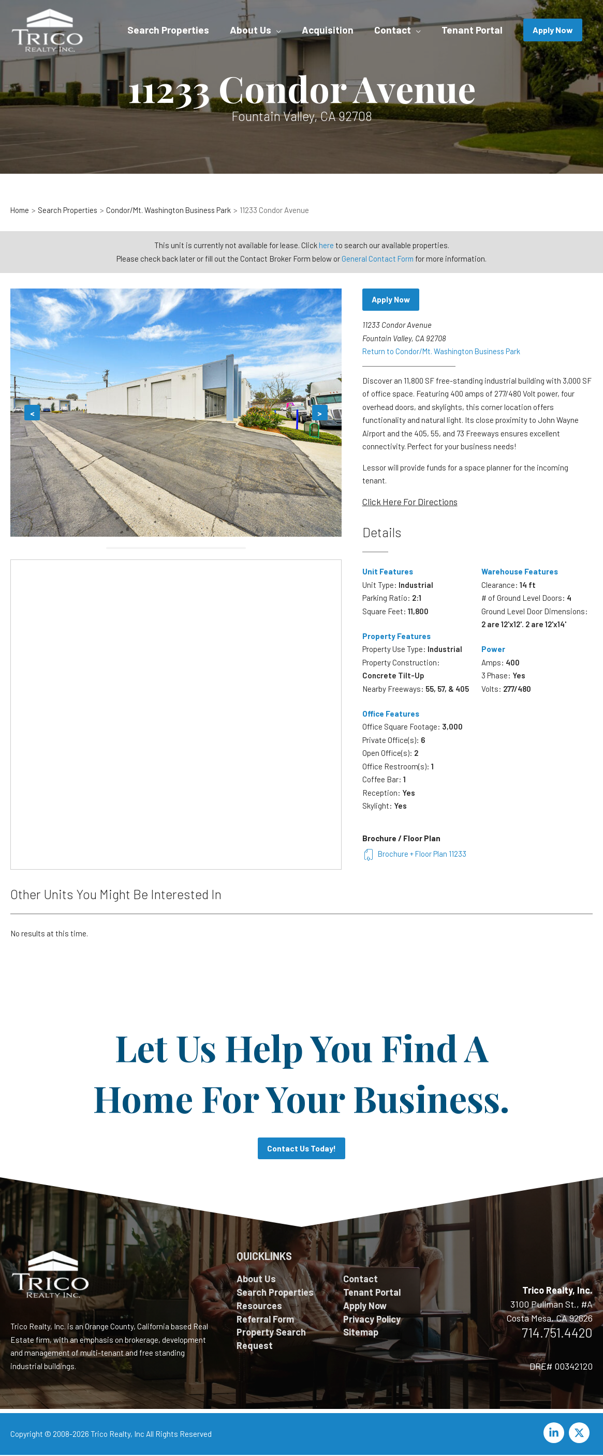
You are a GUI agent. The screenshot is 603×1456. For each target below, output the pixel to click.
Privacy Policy (372, 1321)
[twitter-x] (581, 1433)
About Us (256, 1279)
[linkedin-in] (555, 1433)
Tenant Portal (372, 1293)
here (326, 245)
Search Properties (275, 1293)
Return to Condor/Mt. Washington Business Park (443, 351)
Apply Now (392, 300)
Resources (259, 1307)
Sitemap (360, 1334)
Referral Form (265, 1321)
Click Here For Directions (410, 502)
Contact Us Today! (302, 1149)
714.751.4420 (557, 1333)
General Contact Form (378, 258)
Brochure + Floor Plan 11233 (414, 854)
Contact (360, 1279)
